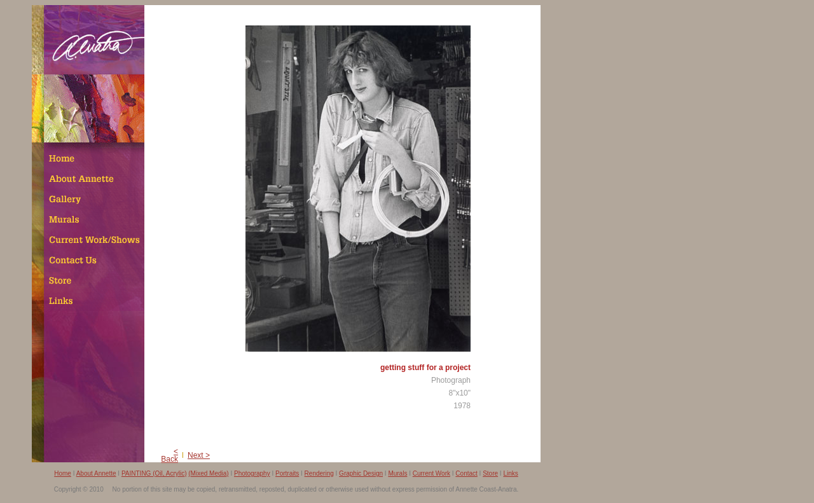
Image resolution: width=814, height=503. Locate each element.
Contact (466, 473)
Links (510, 473)
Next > (199, 455)
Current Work (431, 473)
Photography (252, 473)
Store (490, 473)
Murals (397, 473)
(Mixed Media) (208, 473)
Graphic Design (361, 473)
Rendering (319, 473)
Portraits (287, 473)
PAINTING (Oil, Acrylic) (154, 473)
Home (62, 473)
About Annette (96, 473)
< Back (169, 455)
